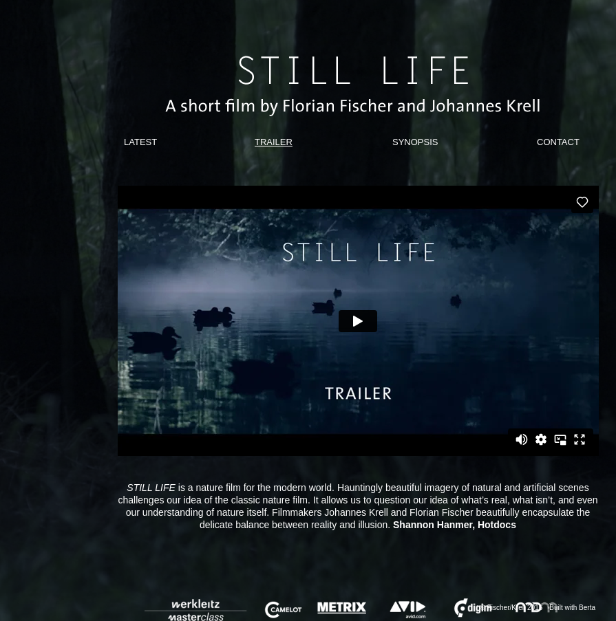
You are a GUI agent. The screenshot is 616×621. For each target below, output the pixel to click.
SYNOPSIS (415, 142)
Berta (587, 607)
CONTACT (558, 142)
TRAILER (274, 142)
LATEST (140, 142)
